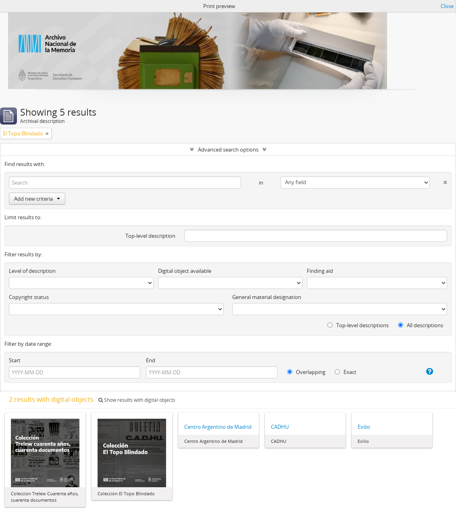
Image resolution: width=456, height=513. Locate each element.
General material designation (266, 297)
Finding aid (320, 270)
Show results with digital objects (136, 400)
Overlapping (306, 372)
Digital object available (184, 270)
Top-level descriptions (358, 325)
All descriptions (420, 325)
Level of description (32, 270)
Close (447, 6)
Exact (345, 372)
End (150, 360)
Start (15, 360)
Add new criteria (37, 198)
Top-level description (150, 235)
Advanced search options (228, 149)
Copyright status (29, 297)
